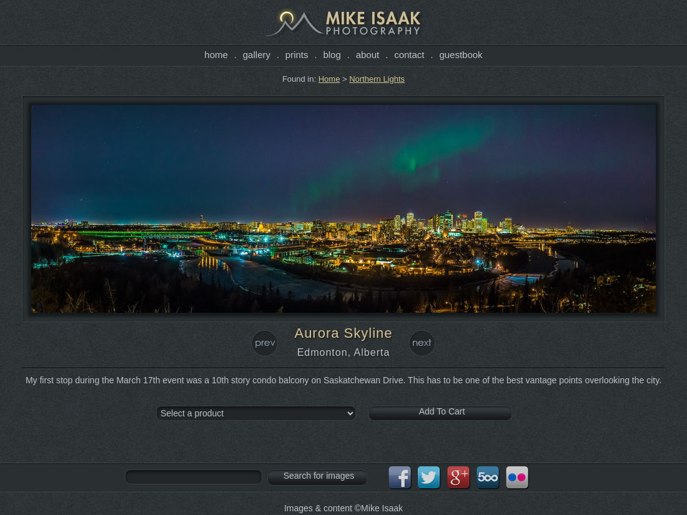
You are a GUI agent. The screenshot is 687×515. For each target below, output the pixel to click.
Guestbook (460, 54)
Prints (297, 54)
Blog (331, 54)
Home (216, 54)
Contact (409, 54)
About (368, 54)
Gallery (256, 54)
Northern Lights (377, 79)
